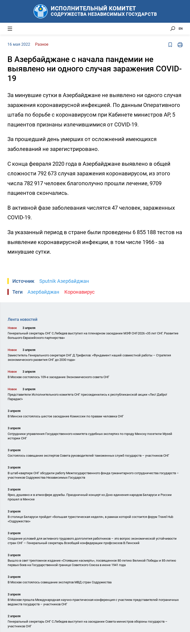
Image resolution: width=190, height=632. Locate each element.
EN (181, 28)
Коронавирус (79, 292)
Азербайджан (43, 292)
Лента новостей (22, 319)
